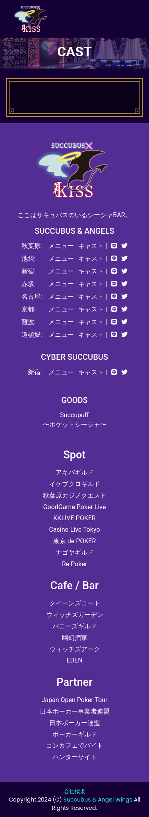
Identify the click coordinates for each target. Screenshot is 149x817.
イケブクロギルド (74, 484)
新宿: (28, 271)
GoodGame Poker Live (74, 507)
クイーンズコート (74, 603)
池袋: (28, 258)
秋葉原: (31, 246)
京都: (28, 309)
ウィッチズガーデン (74, 614)
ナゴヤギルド (75, 552)
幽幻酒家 (74, 637)
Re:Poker (74, 564)
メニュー (61, 246)
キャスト (91, 246)
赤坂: (28, 284)
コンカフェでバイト (74, 745)
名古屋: (31, 296)
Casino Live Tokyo (74, 529)
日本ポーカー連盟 (74, 723)
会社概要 (75, 791)
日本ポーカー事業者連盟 (75, 711)
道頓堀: (31, 334)
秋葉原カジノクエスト (74, 495)
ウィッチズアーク (74, 649)
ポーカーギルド (74, 734)
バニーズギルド (74, 626)
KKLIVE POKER (74, 518)
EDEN (74, 660)
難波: (28, 322)
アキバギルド (75, 472)
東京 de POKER (74, 541)
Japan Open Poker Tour (74, 700)
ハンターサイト (74, 757)
